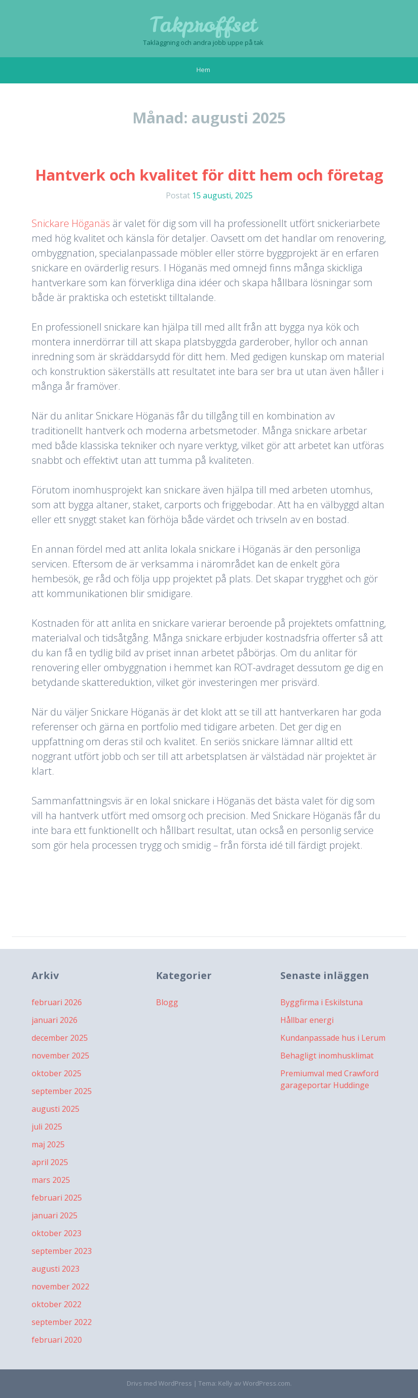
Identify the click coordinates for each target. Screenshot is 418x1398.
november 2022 (60, 1286)
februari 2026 (57, 1002)
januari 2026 (54, 1020)
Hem (203, 69)
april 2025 (50, 1162)
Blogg (167, 1002)
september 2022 (62, 1322)
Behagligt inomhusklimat (327, 1055)
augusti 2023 (55, 1268)
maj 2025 (48, 1144)
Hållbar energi (307, 1020)
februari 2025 (57, 1197)
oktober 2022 (56, 1304)
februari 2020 (57, 1339)
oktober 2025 (56, 1073)
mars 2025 (51, 1179)
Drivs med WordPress (159, 1383)
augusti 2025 (55, 1108)
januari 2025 (54, 1215)
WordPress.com (266, 1383)
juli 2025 (47, 1126)
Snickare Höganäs (71, 223)
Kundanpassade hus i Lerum (332, 1037)
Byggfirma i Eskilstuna (321, 1002)
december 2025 (60, 1037)
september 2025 (62, 1091)
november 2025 (60, 1055)
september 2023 (62, 1251)
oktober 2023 (56, 1233)
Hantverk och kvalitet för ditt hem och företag (209, 175)
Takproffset (203, 24)
